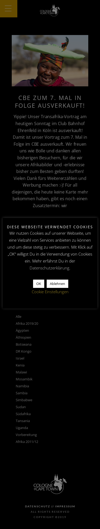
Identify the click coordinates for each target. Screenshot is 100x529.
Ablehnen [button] (57, 283)
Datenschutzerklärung (49, 268)
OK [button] (38, 283)
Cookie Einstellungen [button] (50, 291)
